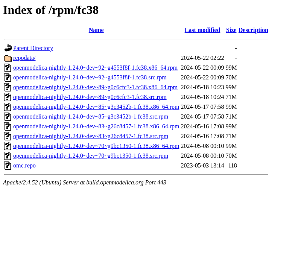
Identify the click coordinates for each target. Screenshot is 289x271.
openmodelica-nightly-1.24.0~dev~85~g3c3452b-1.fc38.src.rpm (90, 116)
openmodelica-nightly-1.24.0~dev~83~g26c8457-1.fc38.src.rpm (90, 136)
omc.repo (24, 165)
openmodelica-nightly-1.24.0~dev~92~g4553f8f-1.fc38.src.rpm (90, 77)
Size (231, 30)
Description (253, 30)
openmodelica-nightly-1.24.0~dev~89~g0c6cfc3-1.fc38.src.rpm (90, 97)
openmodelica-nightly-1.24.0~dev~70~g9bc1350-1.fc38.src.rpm (90, 155)
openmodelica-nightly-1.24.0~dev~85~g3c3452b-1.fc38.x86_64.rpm (96, 107)
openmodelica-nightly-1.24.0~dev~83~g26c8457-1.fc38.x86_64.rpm (96, 126)
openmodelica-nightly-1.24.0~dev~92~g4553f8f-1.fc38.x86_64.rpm (95, 67)
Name (96, 30)
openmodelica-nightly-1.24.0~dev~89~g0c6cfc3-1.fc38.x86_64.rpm (95, 87)
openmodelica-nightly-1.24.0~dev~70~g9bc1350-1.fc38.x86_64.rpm (96, 146)
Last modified (203, 30)
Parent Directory (33, 48)
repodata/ (24, 58)
